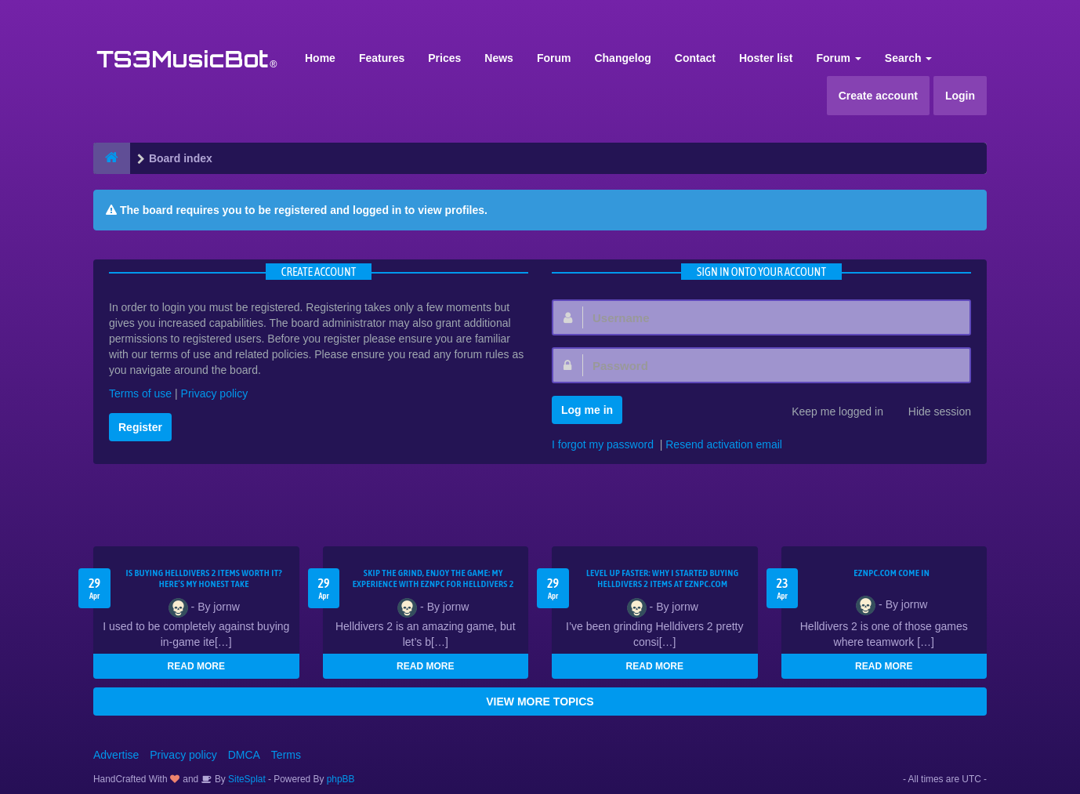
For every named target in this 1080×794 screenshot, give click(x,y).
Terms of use (140, 393)
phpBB (341, 779)
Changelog (622, 58)
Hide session (931, 413)
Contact (695, 58)
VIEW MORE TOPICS (539, 701)
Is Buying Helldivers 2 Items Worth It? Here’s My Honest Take (203, 578)
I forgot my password (603, 444)
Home (320, 58)
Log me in (587, 410)
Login (960, 95)
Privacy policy (214, 393)
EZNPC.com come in (891, 572)
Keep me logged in (828, 413)
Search (909, 58)
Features (381, 58)
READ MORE (196, 666)
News (498, 58)
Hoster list (765, 58)
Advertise (116, 755)
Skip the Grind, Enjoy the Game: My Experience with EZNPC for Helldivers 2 (433, 578)
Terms (286, 755)
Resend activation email (723, 444)
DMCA (244, 755)
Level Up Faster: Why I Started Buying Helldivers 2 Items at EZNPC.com (662, 578)
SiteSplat (246, 779)
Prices (444, 58)
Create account (878, 95)
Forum (554, 58)
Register (140, 427)
